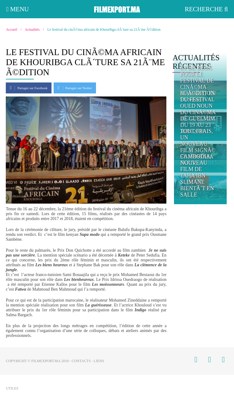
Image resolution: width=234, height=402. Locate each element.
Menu (17, 9)
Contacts (81, 361)
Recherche (206, 9)
